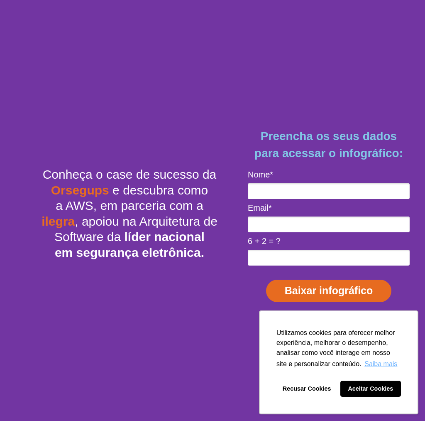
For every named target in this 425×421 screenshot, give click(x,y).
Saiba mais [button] (380, 363)
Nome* (260, 174)
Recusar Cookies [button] (307, 388)
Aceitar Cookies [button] (370, 388)
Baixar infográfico (329, 290)
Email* (260, 207)
